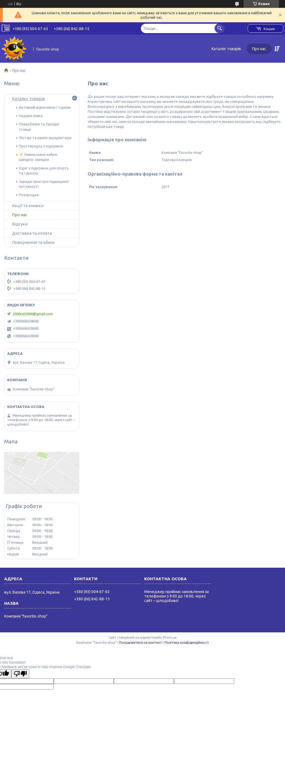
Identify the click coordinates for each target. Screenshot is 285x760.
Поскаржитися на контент (140, 642)
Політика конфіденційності (186, 642)
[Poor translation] (20, 673)
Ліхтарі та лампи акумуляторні (45, 138)
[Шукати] (219, 28)
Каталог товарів (226, 49)
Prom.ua (169, 637)
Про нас (259, 49)
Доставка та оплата (32, 233)
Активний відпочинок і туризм (45, 107)
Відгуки (20, 224)
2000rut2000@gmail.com (33, 314)
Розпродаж (29, 195)
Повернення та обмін (33, 242)
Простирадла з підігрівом (41, 146)
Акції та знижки (27, 205)
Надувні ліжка (31, 116)
